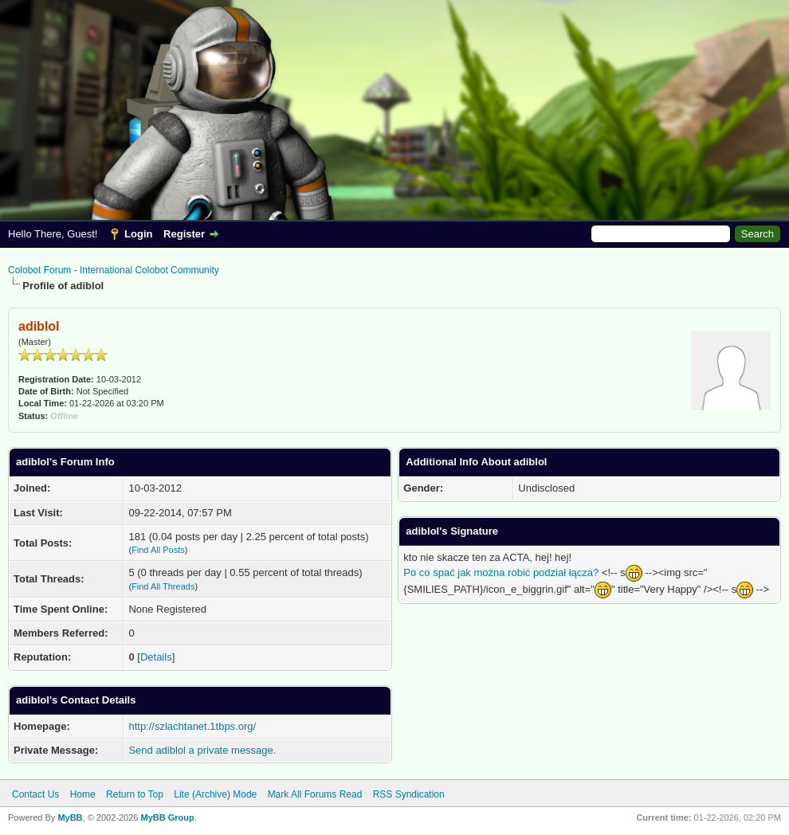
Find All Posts (158, 550)
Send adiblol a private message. (202, 750)
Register (184, 234)
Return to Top (134, 794)
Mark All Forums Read (315, 794)
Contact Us (35, 794)
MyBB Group (167, 817)
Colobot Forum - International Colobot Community (113, 270)
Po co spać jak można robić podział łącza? (501, 572)
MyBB (69, 817)
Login (138, 234)
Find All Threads (163, 586)
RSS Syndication (409, 794)
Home (83, 794)
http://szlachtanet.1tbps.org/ (192, 726)
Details (156, 657)
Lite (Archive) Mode (215, 794)
